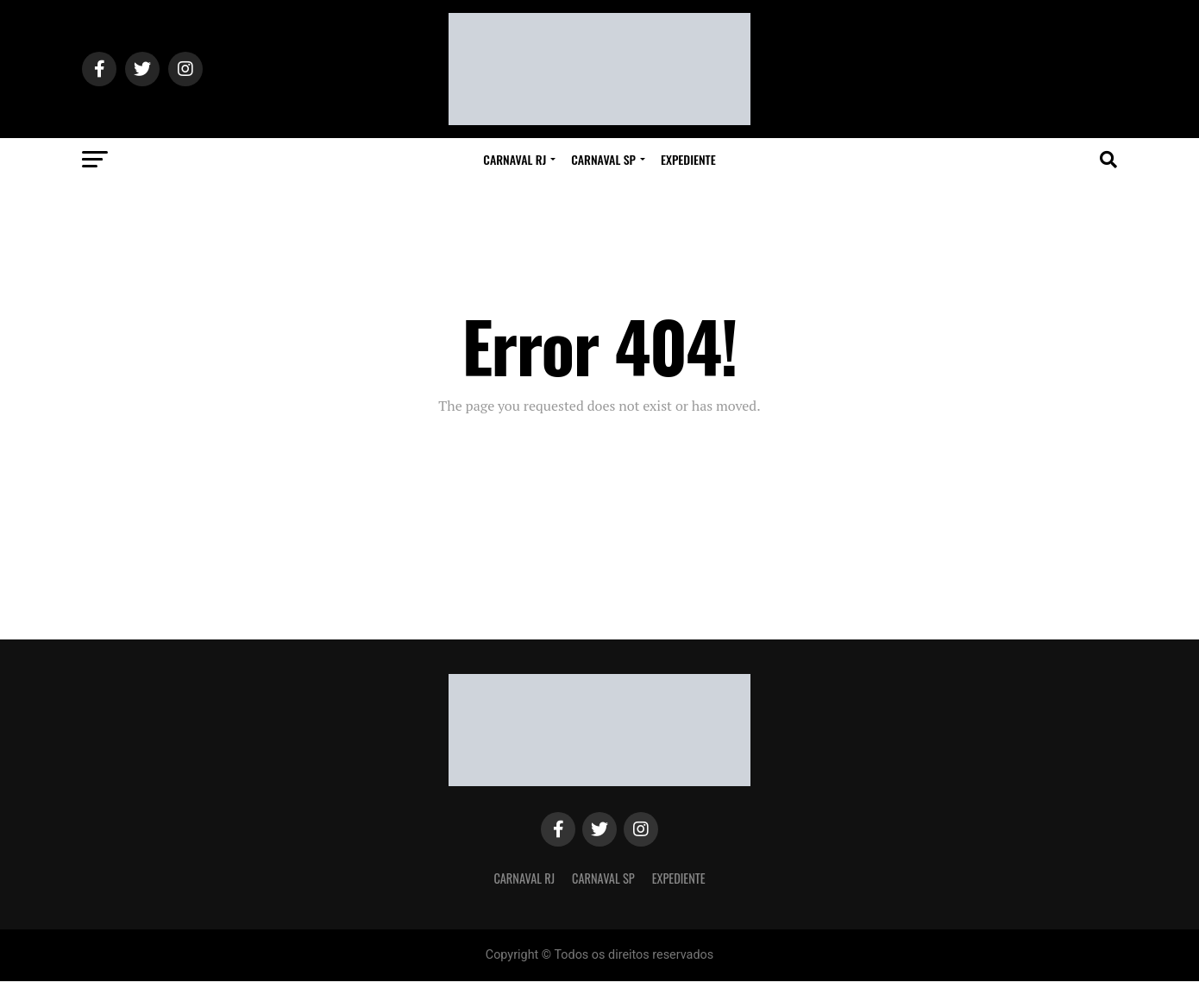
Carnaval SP (603, 159)
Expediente (688, 159)
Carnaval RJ (514, 159)
